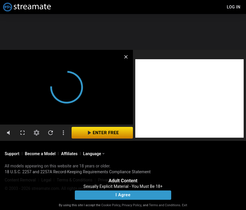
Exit (184, 205)
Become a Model (40, 153)
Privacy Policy (131, 205)
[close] (125, 57)
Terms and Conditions (164, 205)
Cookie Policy (110, 205)
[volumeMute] (8, 133)
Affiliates (69, 153)
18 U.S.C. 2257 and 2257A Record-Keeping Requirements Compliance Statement (78, 171)
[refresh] (51, 133)
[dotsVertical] (63, 132)
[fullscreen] (22, 133)
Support (12, 153)
